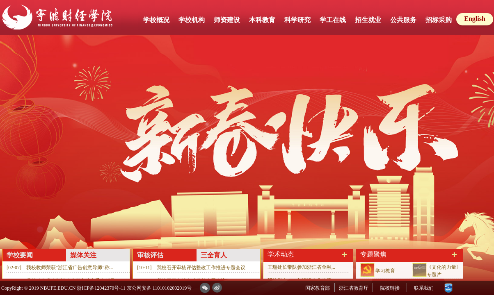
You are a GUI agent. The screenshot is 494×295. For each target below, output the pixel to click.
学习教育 (385, 271)
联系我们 (424, 288)
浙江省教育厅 (353, 288)
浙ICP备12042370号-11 (101, 288)
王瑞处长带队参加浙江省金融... (301, 267)
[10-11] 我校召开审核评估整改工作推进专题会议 (191, 267)
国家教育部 (317, 288)
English (474, 18)
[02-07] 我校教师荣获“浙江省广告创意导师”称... (60, 267)
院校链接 (390, 288)
